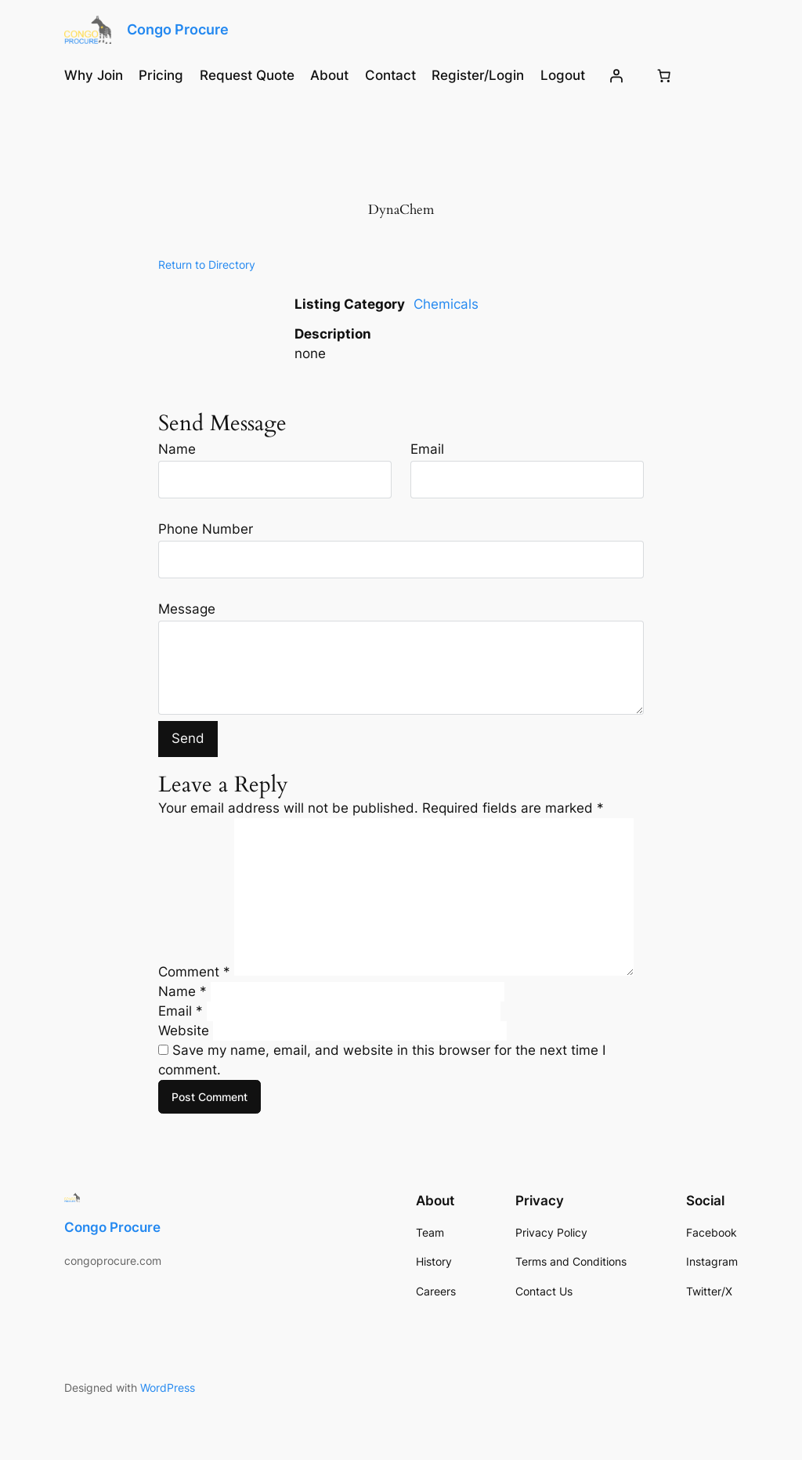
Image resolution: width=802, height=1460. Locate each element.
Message (186, 609)
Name (177, 449)
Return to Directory (206, 264)
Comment (194, 971)
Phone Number (205, 529)
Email (427, 449)
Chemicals (446, 304)
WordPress (167, 1387)
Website (183, 1030)
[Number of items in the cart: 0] (664, 75)
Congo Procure (178, 29)
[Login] (616, 75)
